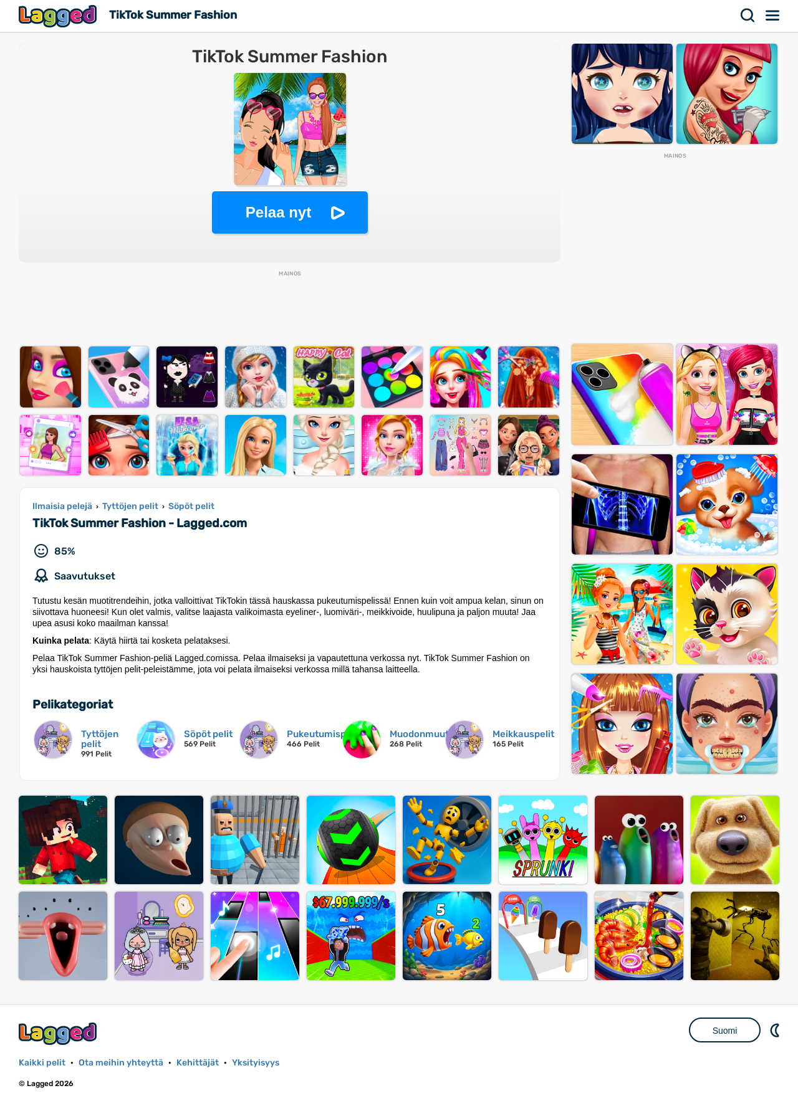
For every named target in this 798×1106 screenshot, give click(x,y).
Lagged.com (59, 1033)
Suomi (725, 1031)
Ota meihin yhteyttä (121, 1062)
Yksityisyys (255, 1062)
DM (776, 1030)
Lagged (59, 16)
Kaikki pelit (42, 1062)
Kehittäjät (197, 1062)
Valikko (773, 15)
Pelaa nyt (278, 212)
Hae (748, 15)
